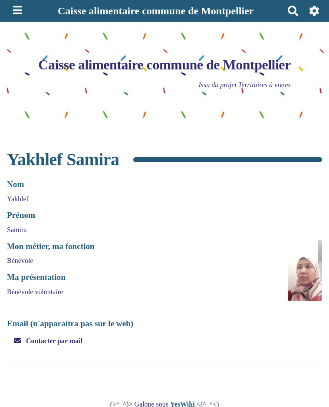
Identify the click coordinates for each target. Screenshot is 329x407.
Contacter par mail (48, 341)
